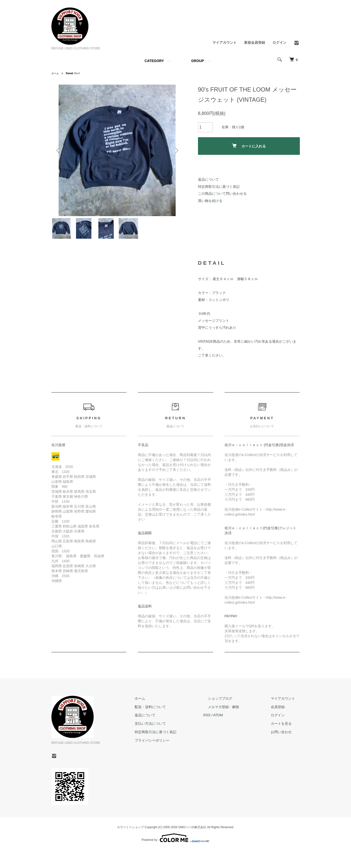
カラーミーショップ (130, 831)
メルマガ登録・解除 (237, 711)
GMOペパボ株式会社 (192, 831)
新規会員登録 (254, 42)
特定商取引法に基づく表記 (219, 187)
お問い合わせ (285, 736)
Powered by (175, 842)
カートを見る (285, 727)
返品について (208, 179)
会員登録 (282, 711)
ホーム (55, 73)
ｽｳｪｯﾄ (75, 73)
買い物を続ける (210, 201)
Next (175, 150)
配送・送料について (173, 711)
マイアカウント (224, 42)
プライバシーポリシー (175, 744)
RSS (225, 719)
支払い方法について (173, 727)
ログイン (279, 42)
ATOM (236, 719)
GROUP (197, 61)
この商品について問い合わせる (222, 194)
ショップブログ (234, 702)
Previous (59, 150)
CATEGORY (154, 61)
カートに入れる (249, 145)
